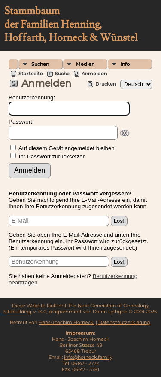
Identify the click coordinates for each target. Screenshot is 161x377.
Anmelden (94, 74)
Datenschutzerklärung (124, 322)
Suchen (40, 64)
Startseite (30, 74)
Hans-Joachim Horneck (66, 322)
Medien (85, 64)
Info (125, 64)
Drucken (105, 84)
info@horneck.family (88, 357)
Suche (62, 74)
